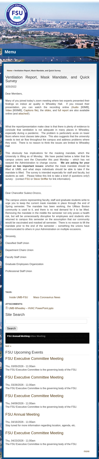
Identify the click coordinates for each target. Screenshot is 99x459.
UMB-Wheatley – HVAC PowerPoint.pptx (31, 308)
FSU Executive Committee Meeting (34, 358)
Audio (75, 107)
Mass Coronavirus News (46, 297)
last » (8, 346)
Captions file (31, 110)
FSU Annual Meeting (18, 336)
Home (9, 71)
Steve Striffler (41, 179)
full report (63, 110)
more (86, 451)
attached (23, 113)
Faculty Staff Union (23, 33)
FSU (28, 179)
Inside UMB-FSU (18, 297)
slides (48, 110)
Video (8, 110)
